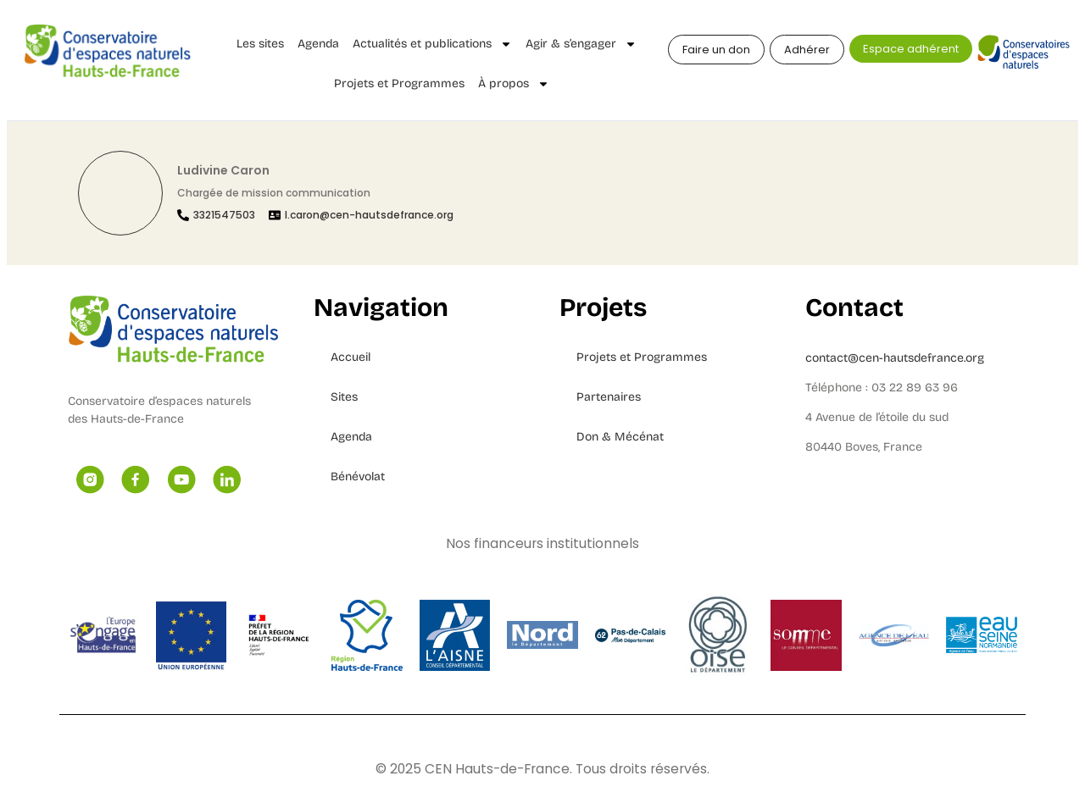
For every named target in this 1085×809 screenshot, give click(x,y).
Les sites (260, 43)
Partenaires (608, 397)
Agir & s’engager (581, 44)
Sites (344, 397)
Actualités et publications (432, 44)
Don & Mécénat (620, 436)
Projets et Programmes (399, 83)
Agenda (318, 43)
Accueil (350, 357)
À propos (513, 83)
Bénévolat (358, 476)
